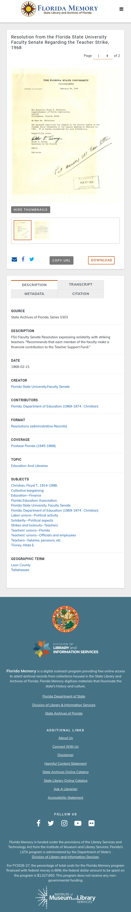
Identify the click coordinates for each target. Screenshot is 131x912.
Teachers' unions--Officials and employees (43, 535)
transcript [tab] (80, 284)
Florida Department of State (63, 696)
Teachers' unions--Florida (30, 530)
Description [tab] (34, 285)
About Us (65, 738)
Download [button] (101, 260)
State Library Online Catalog (65, 780)
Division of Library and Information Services (65, 857)
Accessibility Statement (65, 797)
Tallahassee (20, 570)
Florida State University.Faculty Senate (40, 386)
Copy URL (61, 260)
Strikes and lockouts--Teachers (34, 525)
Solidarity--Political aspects (32, 520)
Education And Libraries (29, 466)
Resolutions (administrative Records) (39, 426)
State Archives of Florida (64, 713)
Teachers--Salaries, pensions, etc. (36, 540)
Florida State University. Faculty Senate (41, 505)
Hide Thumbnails (31, 209)
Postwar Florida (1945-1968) (33, 446)
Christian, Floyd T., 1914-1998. (34, 485)
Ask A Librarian (65, 789)
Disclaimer (65, 755)
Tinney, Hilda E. (23, 545)
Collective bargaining (27, 490)
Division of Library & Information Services (63, 705)
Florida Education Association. (34, 500)
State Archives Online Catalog (65, 772)
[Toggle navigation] (121, 10)
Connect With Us (65, 746)
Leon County (21, 565)
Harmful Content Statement (65, 763)
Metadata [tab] (34, 294)
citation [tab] (80, 294)
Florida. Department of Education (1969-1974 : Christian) (54, 406)
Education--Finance (26, 495)
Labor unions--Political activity (34, 515)
